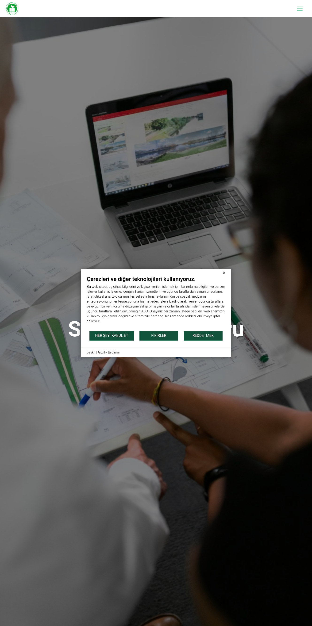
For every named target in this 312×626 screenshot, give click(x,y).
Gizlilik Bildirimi (109, 352)
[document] (156, 303)
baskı (90, 352)
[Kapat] (224, 272)
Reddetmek (203, 335)
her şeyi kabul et (111, 335)
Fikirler (158, 335)
